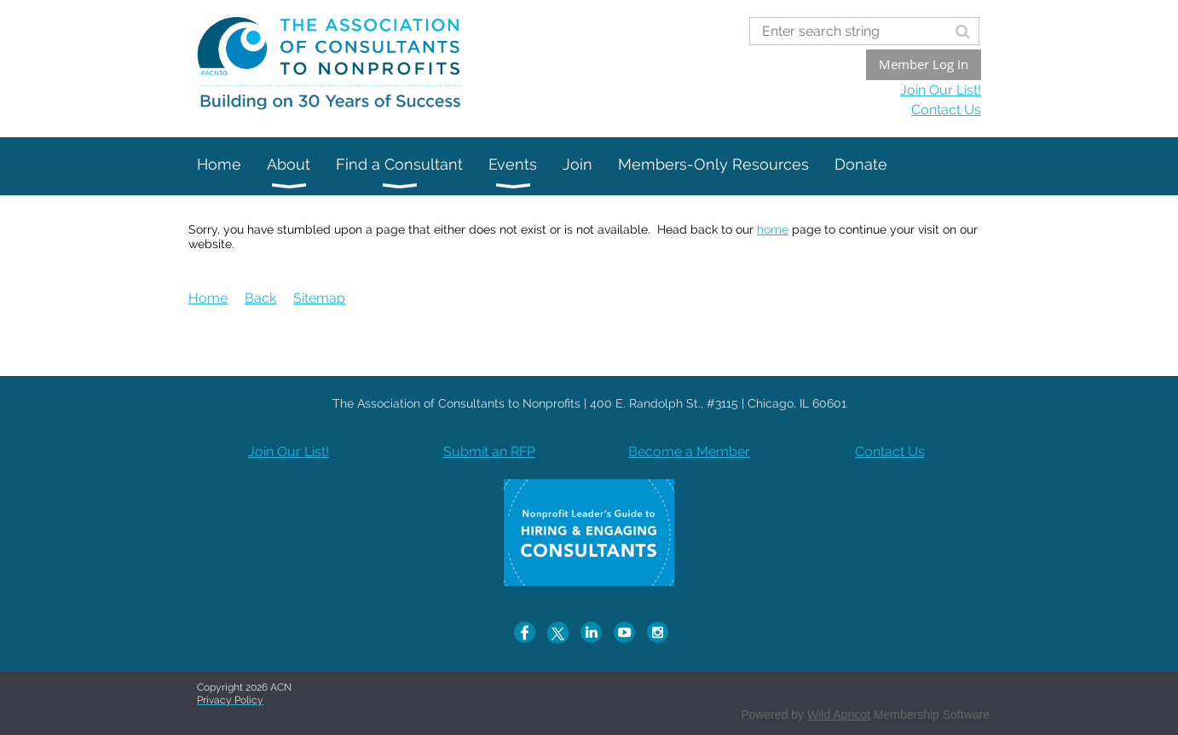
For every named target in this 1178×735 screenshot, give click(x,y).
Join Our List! (940, 90)
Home (208, 298)
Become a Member (689, 451)
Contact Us (946, 109)
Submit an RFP (489, 451)
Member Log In (923, 63)
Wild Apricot (838, 714)
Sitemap (319, 298)
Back (260, 298)
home (772, 229)
